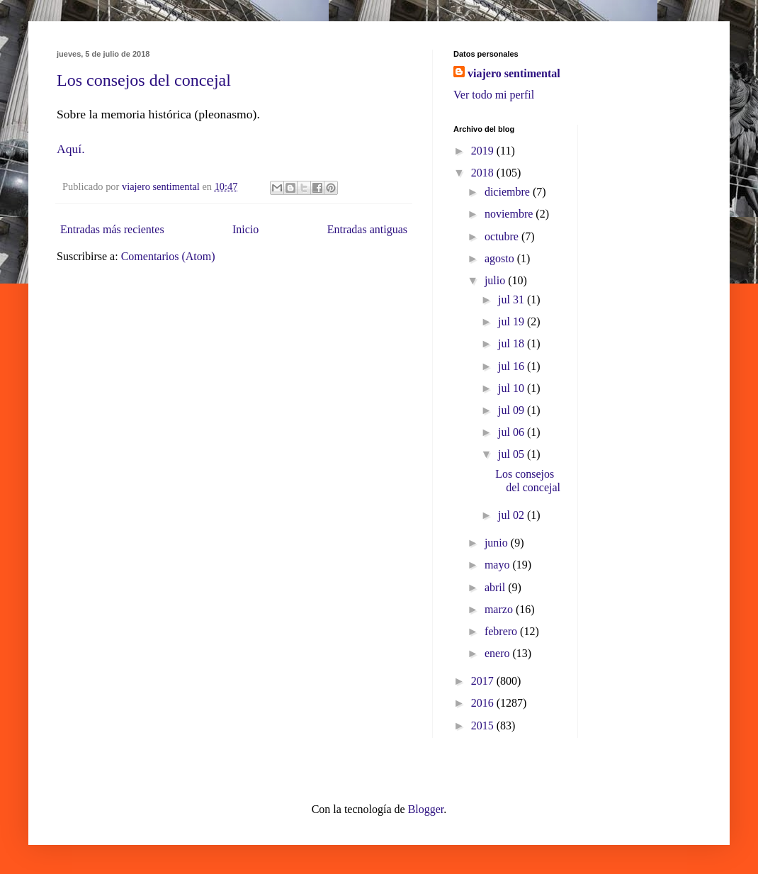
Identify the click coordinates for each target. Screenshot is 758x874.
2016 (484, 703)
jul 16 (512, 366)
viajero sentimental (514, 73)
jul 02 (512, 515)
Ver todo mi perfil (493, 95)
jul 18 (512, 343)
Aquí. (71, 149)
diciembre (509, 192)
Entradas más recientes (112, 229)
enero (499, 653)
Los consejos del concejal (144, 80)
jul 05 (512, 454)
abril (496, 587)
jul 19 (512, 321)
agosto (501, 258)
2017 (484, 681)
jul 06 (512, 432)
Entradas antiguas (367, 229)
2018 (484, 173)
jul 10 (512, 388)
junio (498, 543)
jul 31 (512, 299)
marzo (500, 609)
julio (496, 280)
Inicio (245, 229)
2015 (484, 725)
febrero (502, 631)
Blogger (426, 809)
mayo (499, 565)
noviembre (510, 214)
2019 (484, 151)
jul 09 (512, 410)
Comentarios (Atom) (168, 256)
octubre (503, 236)
